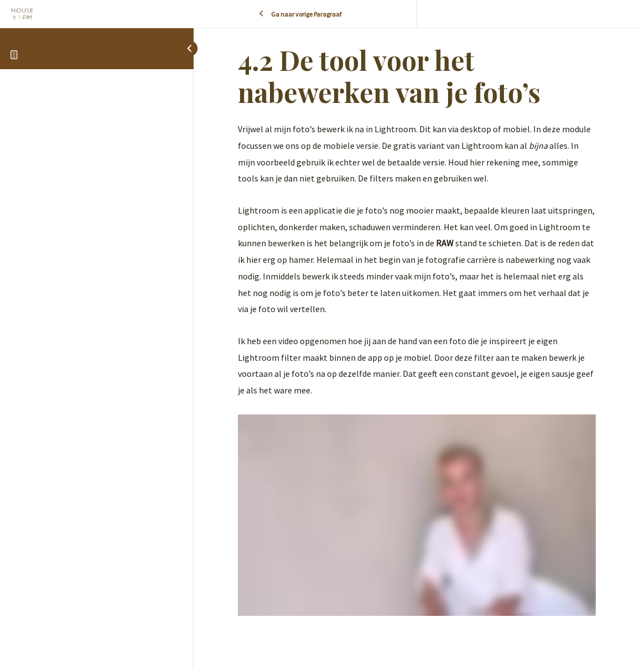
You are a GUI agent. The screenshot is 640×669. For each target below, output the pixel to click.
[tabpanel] (417, 368)
